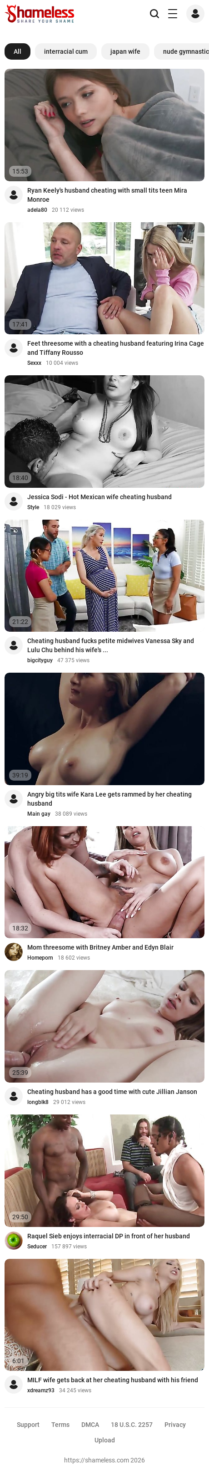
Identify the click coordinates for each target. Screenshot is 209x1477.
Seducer (37, 1246)
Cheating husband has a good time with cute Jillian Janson (112, 1091)
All (17, 51)
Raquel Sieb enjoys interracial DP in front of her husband (108, 1236)
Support (28, 1424)
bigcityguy (40, 660)
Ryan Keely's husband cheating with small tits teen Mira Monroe (107, 195)
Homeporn (40, 958)
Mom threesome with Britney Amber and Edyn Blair (100, 947)
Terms (60, 1424)
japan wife (125, 51)
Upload (105, 1440)
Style (33, 507)
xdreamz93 (41, 1390)
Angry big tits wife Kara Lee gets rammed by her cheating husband (109, 799)
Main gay (38, 814)
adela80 (37, 210)
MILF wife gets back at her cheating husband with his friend (112, 1380)
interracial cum (66, 51)
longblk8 (38, 1102)
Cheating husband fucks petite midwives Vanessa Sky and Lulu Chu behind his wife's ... (110, 645)
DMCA (90, 1424)
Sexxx (34, 363)
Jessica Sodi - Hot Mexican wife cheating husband (99, 497)
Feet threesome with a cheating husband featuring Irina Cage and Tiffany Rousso (115, 348)
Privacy (175, 1424)
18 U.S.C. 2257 (132, 1424)
